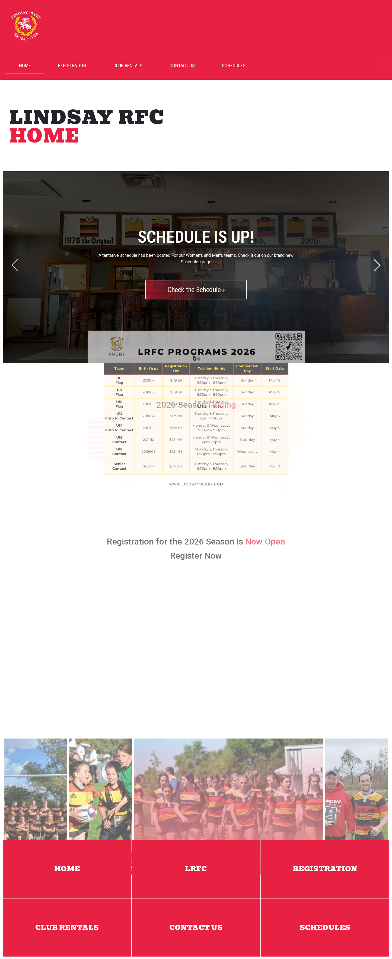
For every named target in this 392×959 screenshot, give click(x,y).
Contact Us (182, 65)
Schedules (234, 65)
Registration (72, 65)
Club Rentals (127, 65)
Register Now (196, 440)
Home (25, 65)
